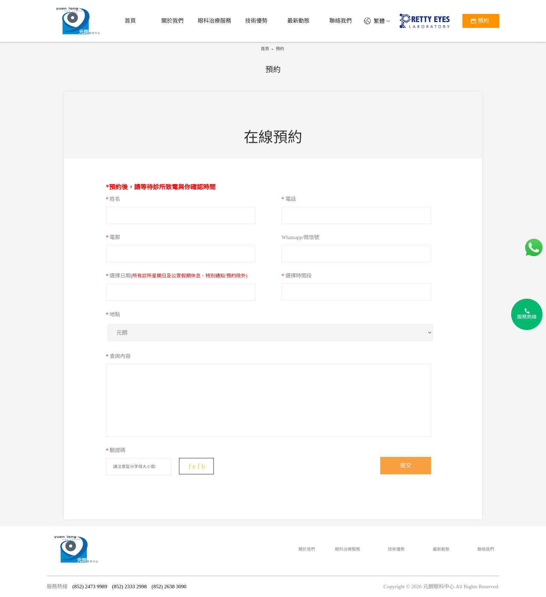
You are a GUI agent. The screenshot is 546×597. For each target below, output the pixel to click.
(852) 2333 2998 (129, 586)
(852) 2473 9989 (89, 586)
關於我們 (306, 549)
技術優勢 (396, 549)
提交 (405, 465)
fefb (197, 466)
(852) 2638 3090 (168, 586)
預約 (280, 48)
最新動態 (441, 549)
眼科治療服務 (347, 549)
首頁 (265, 48)
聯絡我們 (485, 549)
